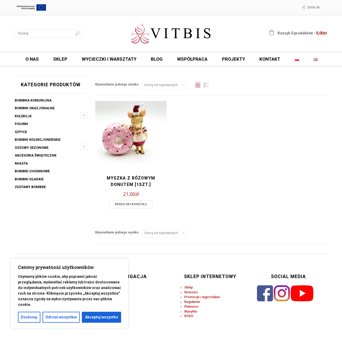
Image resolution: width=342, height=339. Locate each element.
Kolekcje (23, 116)
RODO (188, 316)
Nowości (191, 292)
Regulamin (192, 302)
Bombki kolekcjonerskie (37, 140)
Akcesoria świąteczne (35, 155)
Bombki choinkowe (32, 171)
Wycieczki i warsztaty (109, 59)
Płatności (191, 307)
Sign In (313, 7)
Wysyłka (190, 311)
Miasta (21, 163)
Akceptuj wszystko (101, 317)
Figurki (21, 124)
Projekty (233, 59)
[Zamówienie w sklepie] (165, 85)
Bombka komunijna (33, 100)
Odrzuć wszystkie (61, 317)
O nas (32, 59)
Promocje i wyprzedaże (202, 297)
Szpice (21, 132)
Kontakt (269, 59)
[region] (69, 293)
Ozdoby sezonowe (31, 148)
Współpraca (192, 59)
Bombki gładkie (29, 179)
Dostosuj (29, 317)
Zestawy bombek (30, 187)
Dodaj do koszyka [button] (131, 204)
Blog (157, 59)
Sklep (60, 59)
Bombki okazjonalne (35, 108)
